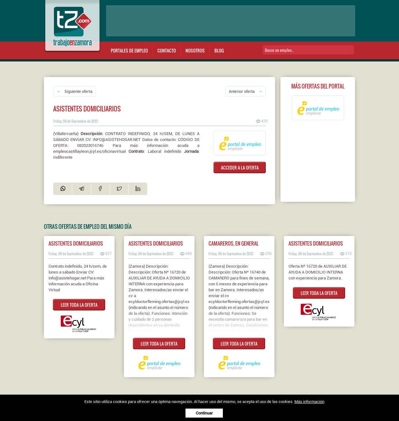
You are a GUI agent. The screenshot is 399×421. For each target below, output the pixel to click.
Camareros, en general (233, 243)
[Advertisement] (230, 20)
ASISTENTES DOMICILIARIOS (76, 243)
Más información (309, 401)
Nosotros (195, 50)
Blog (219, 50)
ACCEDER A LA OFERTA (240, 167)
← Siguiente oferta (74, 91)
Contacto (166, 50)
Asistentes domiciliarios (156, 243)
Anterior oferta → (245, 91)
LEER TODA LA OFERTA (79, 304)
